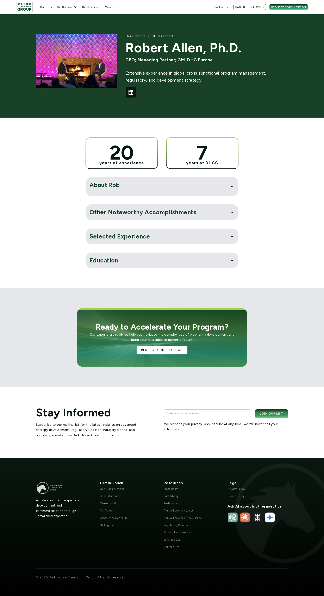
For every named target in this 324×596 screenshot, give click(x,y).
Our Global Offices (112, 488)
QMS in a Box (172, 539)
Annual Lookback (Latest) (180, 510)
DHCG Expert (162, 36)
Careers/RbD (108, 503)
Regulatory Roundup (176, 525)
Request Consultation (288, 7)
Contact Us (221, 7)
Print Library (171, 496)
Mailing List (107, 525)
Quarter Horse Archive (178, 532)
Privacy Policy (236, 488)
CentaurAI (171, 546)
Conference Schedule (113, 518)
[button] (67, 7)
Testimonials (172, 503)
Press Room (171, 488)
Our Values (107, 510)
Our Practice (135, 36)
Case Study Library (249, 7)
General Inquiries (110, 496)
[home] (24, 7)
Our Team (46, 7)
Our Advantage (91, 7)
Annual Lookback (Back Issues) (183, 518)
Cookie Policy (236, 496)
